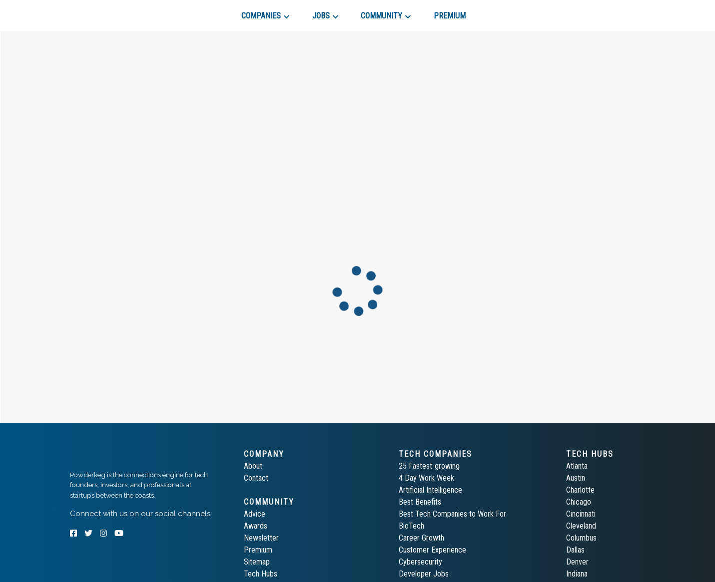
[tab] (105, 12)
